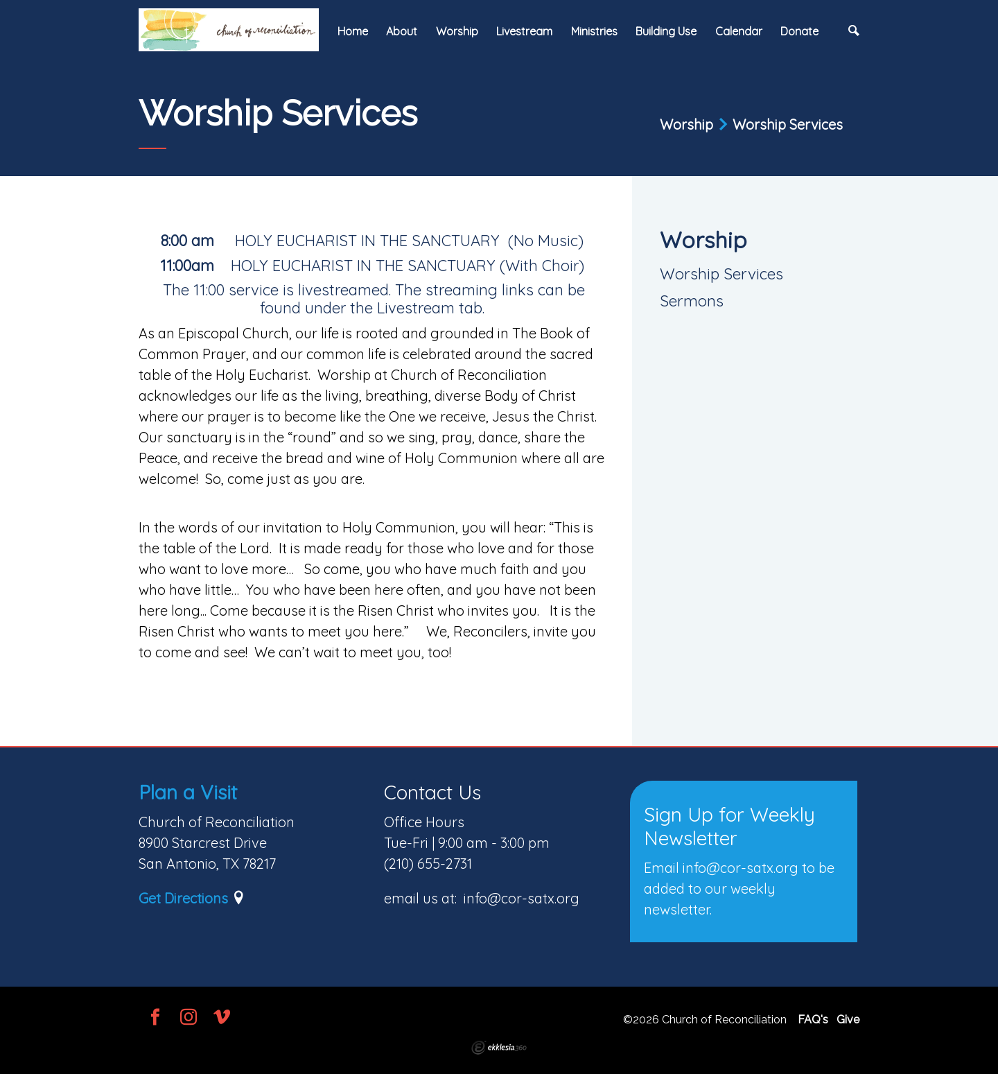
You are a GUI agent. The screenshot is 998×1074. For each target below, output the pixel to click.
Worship (703, 240)
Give (848, 1019)
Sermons (692, 301)
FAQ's (813, 1019)
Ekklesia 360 (499, 1048)
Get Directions (183, 898)
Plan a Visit (188, 792)
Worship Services (721, 273)
